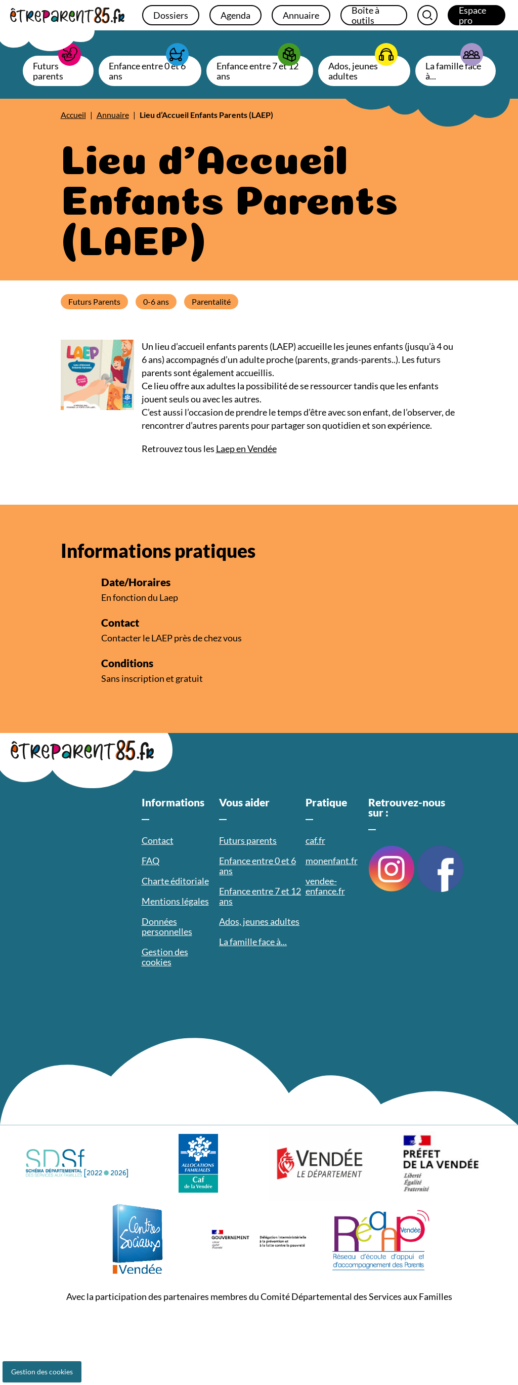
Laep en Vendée (246, 448)
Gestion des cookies (42, 1371)
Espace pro (472, 15)
